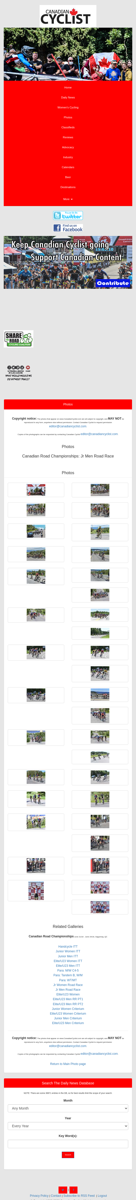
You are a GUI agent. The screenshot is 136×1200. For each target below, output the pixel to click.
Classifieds (67, 127)
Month (68, 1100)
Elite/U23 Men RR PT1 (68, 999)
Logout (102, 1196)
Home (67, 87)
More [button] (68, 199)
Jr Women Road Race (68, 985)
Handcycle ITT (67, 946)
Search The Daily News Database (68, 1083)
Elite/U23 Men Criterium (68, 1023)
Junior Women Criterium (68, 1009)
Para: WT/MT (68, 980)
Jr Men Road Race (68, 989)
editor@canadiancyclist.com (67, 426)
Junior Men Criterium (68, 1018)
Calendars (68, 167)
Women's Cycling (68, 107)
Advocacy (68, 147)
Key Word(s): (68, 1136)
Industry (68, 157)
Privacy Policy (39, 1196)
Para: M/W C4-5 (68, 970)
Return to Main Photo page (68, 1064)
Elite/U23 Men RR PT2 (68, 1004)
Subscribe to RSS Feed (79, 1196)
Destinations (68, 187)
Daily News (68, 97)
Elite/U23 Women (67, 994)
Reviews (68, 137)
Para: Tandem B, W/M (67, 975)
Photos (68, 117)
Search (68, 1155)
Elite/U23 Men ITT (68, 966)
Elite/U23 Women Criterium (68, 1013)
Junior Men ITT (68, 956)
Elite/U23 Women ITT (68, 961)
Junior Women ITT (68, 951)
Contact (56, 1196)
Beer (68, 177)
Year (68, 1118)
